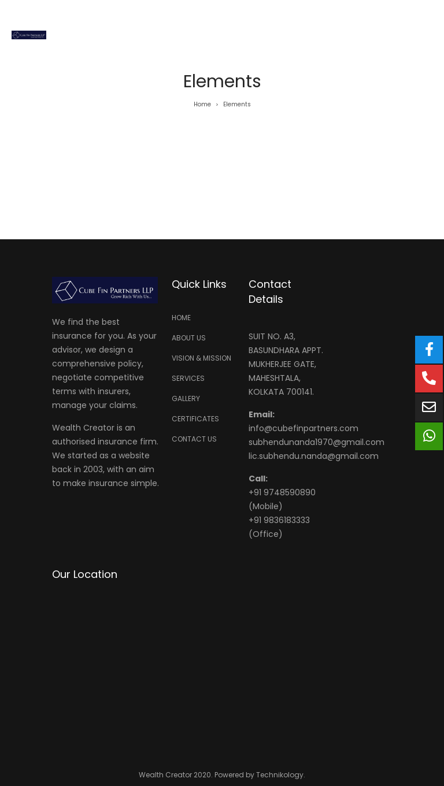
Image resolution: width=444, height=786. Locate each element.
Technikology (280, 775)
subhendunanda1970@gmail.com (316, 442)
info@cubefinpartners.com (303, 428)
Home (202, 104)
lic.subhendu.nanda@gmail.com (314, 456)
